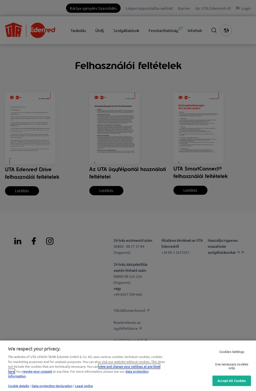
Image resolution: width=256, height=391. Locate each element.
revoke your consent (37, 371)
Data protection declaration (52, 386)
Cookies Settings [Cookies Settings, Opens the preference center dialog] (231, 352)
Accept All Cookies (231, 380)
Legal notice (84, 386)
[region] (128, 365)
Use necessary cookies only (231, 366)
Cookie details (18, 386)
